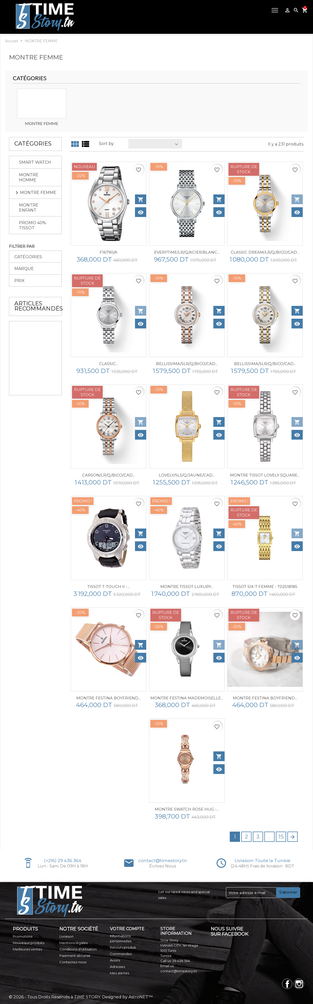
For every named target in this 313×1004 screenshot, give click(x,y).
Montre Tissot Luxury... (186, 586)
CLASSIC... (108, 363)
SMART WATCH (35, 162)
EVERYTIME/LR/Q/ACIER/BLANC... (187, 252)
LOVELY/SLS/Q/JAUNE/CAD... (187, 475)
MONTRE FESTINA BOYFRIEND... (108, 698)
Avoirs (115, 960)
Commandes (121, 954)
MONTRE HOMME (28, 177)
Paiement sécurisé (74, 956)
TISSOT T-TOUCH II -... (108, 586)
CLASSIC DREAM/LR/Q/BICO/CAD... (265, 252)
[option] (41, 107)
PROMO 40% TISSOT (32, 225)
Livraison (66, 936)
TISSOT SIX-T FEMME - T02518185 (265, 586)
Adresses (117, 967)
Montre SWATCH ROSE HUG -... (187, 809)
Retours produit (123, 947)
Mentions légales (73, 943)
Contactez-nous (72, 962)
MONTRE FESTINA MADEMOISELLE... (186, 698)
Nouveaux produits (28, 943)
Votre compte (127, 928)
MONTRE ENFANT (28, 208)
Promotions (22, 936)
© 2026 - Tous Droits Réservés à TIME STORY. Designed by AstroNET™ (81, 997)
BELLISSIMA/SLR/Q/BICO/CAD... (187, 363)
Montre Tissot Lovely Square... (265, 475)
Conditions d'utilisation (78, 949)
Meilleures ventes (27, 949)
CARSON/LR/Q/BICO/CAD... (108, 475)
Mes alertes (119, 973)
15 (281, 836)
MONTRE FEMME (38, 192)
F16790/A (108, 252)
